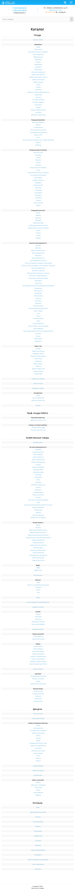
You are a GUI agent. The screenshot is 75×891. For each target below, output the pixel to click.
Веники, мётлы (38, 646)
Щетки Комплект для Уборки (38, 664)
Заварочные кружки (38, 351)
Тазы (38, 592)
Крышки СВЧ (38, 135)
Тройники (38, 696)
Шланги (38, 761)
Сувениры (38, 845)
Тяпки (38, 756)
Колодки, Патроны (38, 694)
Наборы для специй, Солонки (38, 77)
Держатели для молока (38, 250)
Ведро (38, 568)
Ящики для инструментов (38, 684)
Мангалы (38, 619)
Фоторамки (38, 855)
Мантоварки (38, 177)
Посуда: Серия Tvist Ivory (38, 430)
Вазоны (38, 782)
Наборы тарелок (38, 82)
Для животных (38, 575)
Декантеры (38, 59)
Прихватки (38, 303)
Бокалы (38, 213)
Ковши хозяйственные (38, 462)
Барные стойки (38, 40)
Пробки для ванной (38, 558)
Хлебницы (38, 145)
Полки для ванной (38, 552)
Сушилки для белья (38, 507)
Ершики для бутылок (38, 258)
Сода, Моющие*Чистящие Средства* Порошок (38, 505)
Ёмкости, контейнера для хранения (38, 585)
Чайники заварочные (38, 369)
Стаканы (38, 233)
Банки (38, 395)
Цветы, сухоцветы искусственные (38, 859)
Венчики (38, 245)
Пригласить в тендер (37, 888)
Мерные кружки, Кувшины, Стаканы (38, 273)
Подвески (38, 795)
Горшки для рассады (38, 718)
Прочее (38, 405)
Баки (38, 582)
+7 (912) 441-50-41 (19, 10)
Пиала (38, 85)
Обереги (38, 826)
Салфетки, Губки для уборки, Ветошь (38, 92)
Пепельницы (38, 831)
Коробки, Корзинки (38, 679)
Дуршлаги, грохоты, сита (38, 420)
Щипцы (38, 336)
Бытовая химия (38, 442)
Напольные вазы (38, 822)
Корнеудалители (38, 728)
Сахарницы (38, 361)
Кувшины (38, 218)
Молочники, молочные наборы (38, 278)
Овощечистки (38, 291)
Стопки (38, 235)
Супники (38, 200)
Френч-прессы (38, 364)
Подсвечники (38, 836)
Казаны (38, 162)
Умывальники (38, 775)
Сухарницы (38, 105)
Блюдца (38, 348)
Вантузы (38, 527)
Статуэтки (38, 841)
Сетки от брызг (38, 311)
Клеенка (38, 62)
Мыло (38, 480)
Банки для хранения (38, 122)
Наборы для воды (38, 223)
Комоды (38, 465)
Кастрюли (38, 165)
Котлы (38, 170)
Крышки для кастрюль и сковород (38, 172)
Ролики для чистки (38, 495)
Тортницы (38, 112)
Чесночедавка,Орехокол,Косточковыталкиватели (38, 331)
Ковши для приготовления (38, 167)
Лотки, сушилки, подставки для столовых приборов (38, 140)
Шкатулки (38, 869)
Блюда (38, 47)
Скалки (38, 316)
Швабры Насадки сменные (38, 661)
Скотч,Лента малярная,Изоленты (38, 500)
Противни (38, 188)
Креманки (38, 67)
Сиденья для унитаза (38, 560)
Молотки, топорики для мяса (38, 275)
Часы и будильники (38, 864)
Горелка (38, 614)
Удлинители (38, 699)
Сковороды (38, 190)
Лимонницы (38, 358)
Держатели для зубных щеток (38, 530)
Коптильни (38, 617)
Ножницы (38, 482)
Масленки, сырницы (38, 270)
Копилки (38, 817)
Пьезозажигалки (38, 306)
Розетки (38, 87)
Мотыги (38, 738)
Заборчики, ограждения (38, 785)
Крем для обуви (38, 469)
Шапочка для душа (38, 515)
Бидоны (38, 125)
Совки (38, 502)
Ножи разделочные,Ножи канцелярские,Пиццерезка (38, 286)
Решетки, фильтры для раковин (38, 308)
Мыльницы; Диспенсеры (38, 550)
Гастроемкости (38, 127)
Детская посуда (38, 383)
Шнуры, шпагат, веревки (38, 517)
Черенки (38, 512)
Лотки (38, 137)
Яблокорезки (38, 338)
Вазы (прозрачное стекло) (38, 812)
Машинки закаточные (38, 400)
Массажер (38, 475)
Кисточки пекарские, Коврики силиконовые (38, 263)
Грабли (38, 725)
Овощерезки (38, 288)
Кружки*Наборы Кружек (38, 356)
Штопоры (38, 333)
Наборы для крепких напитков (38, 225)
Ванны (38, 525)
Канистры (38, 587)
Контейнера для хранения (38, 676)
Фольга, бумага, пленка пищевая (38, 326)
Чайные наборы (38, 371)
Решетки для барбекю (38, 624)
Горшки (38, 157)
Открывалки (38, 293)
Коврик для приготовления (38, 545)
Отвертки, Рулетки (38, 607)
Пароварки (38, 183)
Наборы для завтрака (38, 74)
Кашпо (38, 790)
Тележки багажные (38, 770)
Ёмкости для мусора (38, 459)
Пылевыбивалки (38, 492)
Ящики (38, 681)
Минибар (38, 220)
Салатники (38, 90)
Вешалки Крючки (38, 457)
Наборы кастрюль (38, 180)
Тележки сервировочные (38, 110)
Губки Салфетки (38, 649)
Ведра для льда (38, 57)
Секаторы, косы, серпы (38, 751)
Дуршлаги (38, 255)
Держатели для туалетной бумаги (38, 535)
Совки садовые (38, 753)
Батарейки (38, 449)
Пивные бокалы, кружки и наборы (38, 228)
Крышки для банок (38, 398)
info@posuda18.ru (19, 13)
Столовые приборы (38, 100)
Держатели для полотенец (38, 532)
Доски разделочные (38, 253)
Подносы (38, 298)
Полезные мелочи (38, 629)
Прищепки (38, 490)
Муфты (38, 741)
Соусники (38, 97)
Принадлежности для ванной (38, 555)
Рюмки (38, 230)
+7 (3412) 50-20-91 (19, 8)
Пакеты (38, 487)
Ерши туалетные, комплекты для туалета (38, 537)
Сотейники (38, 198)
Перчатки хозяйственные (38, 656)
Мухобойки (38, 477)
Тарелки (38, 107)
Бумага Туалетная (38, 452)
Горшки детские (38, 636)
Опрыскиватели (38, 792)
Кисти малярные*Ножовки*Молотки (38, 602)
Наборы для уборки (38, 654)
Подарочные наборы (38, 379)
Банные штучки (38, 713)
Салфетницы (38, 95)
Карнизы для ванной (38, 540)
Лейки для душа (38, 548)
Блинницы (38, 155)
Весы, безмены (38, 454)
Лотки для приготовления (38, 175)
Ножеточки (38, 283)
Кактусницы (38, 787)
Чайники (38, 366)
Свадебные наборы (38, 388)
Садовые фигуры (38, 766)
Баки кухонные (38, 152)
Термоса (38, 142)
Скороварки (38, 193)
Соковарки (38, 195)
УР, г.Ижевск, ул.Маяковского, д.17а (56, 8)
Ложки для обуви (38, 472)
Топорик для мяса (38, 323)
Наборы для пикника (38, 622)
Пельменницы (38, 296)
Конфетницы (38, 64)
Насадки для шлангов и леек (38, 743)
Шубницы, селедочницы (38, 115)
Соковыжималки (38, 318)
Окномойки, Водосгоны (38, 485)
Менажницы (38, 69)
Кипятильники (38, 691)
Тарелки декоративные (38, 850)
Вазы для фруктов (38, 54)
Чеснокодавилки (38, 328)
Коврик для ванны (38, 542)
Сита (38, 313)
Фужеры (38, 238)
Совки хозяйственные (38, 659)
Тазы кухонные (38, 203)
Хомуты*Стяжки (38, 669)
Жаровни (38, 160)
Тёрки (38, 321)
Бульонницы (38, 49)
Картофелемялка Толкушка (38, 260)
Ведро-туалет (38, 570)
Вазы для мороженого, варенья (38, 52)
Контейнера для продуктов (38, 132)
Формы (38, 205)
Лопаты (38, 735)
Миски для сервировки (38, 72)
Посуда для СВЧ (38, 185)
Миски (38, 590)
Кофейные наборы (38, 353)
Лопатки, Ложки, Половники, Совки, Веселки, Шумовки (38, 265)
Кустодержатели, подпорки (38, 730)
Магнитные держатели (38, 268)
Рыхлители (38, 748)
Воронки (38, 248)
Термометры (38, 510)
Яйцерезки (38, 341)
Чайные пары (38, 374)
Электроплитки (38, 701)
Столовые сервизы (38, 102)
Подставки (38, 301)
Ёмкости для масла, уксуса (38, 130)
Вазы (38, 807)
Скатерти (38, 497)
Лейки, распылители (38, 733)
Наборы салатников (38, 79)
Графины (38, 215)
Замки (38, 597)
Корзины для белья (38, 467)
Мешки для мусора (38, 651)
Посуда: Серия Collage (38, 427)
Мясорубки (38, 280)
